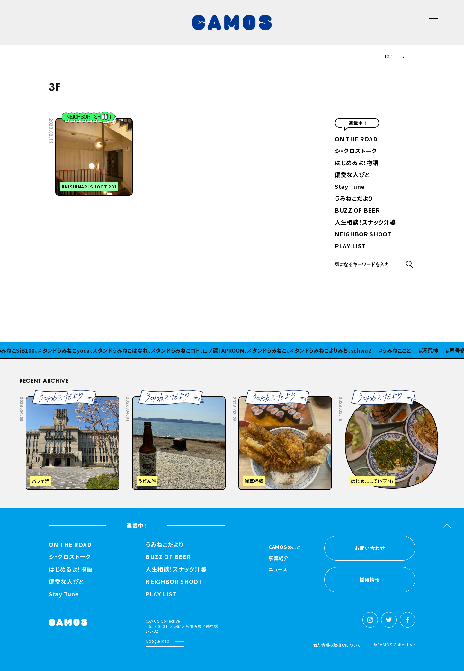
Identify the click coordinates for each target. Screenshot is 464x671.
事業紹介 (279, 559)
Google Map (158, 641)
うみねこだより (354, 198)
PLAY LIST (350, 246)
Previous (374, 394)
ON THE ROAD (356, 139)
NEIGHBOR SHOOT (363, 234)
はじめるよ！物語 (357, 163)
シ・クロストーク (356, 151)
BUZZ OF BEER (357, 210)
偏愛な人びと (352, 175)
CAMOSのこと (285, 547)
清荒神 (433, 350)
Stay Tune (349, 186)
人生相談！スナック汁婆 (365, 222)
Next (390, 394)
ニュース (278, 570)
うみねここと (400, 350)
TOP (388, 56)
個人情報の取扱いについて (337, 645)
